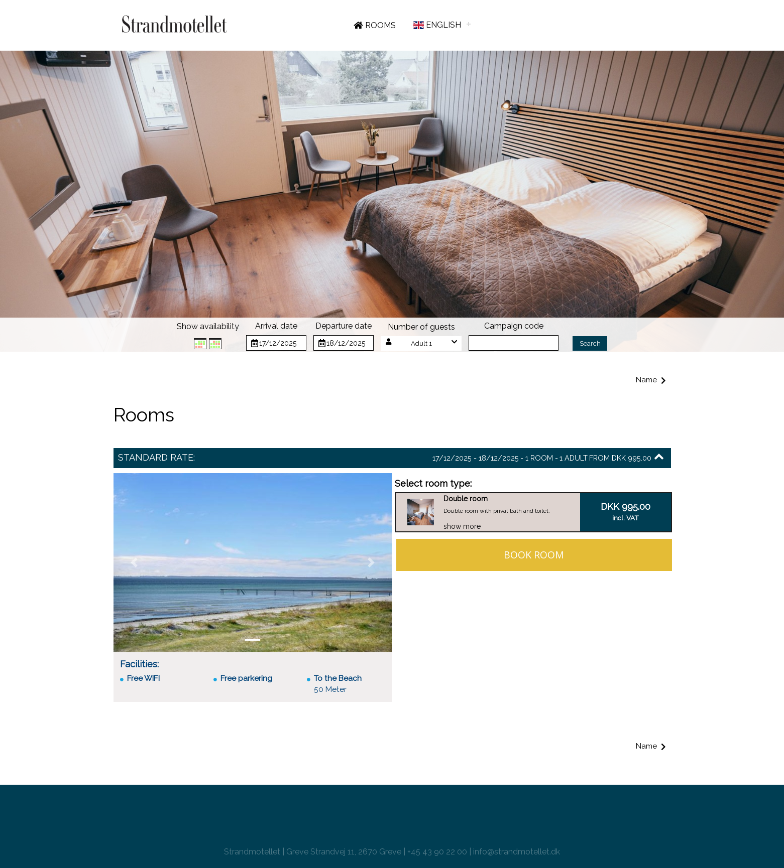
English (437, 25)
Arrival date (276, 326)
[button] (421, 343)
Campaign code (513, 326)
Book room (534, 554)
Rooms (374, 25)
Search (590, 343)
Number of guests (421, 327)
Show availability (208, 326)
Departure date (343, 326)
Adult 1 (421, 343)
